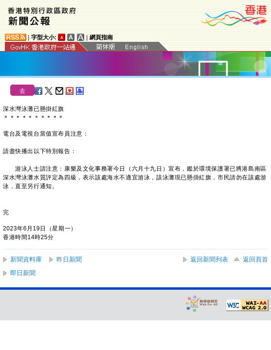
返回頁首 (255, 259)
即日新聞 (23, 273)
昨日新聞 (69, 259)
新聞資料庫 (26, 259)
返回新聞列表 (209, 259)
